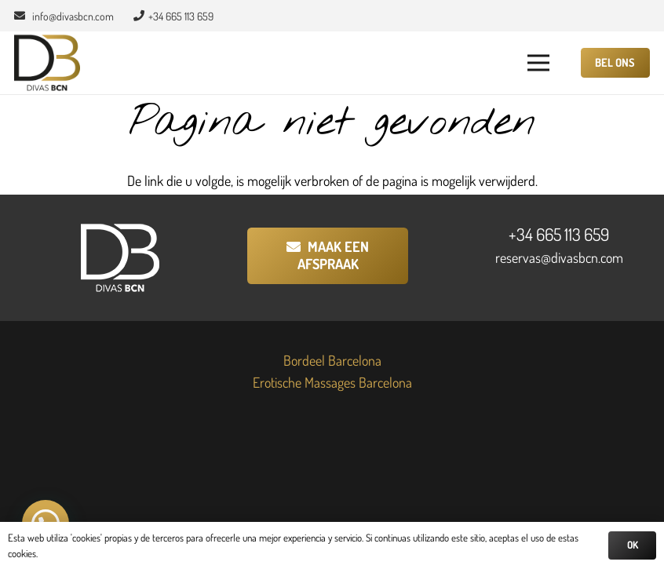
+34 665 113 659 (559, 234)
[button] (538, 62)
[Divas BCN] (47, 63)
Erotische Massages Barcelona (332, 382)
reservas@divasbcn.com (559, 257)
